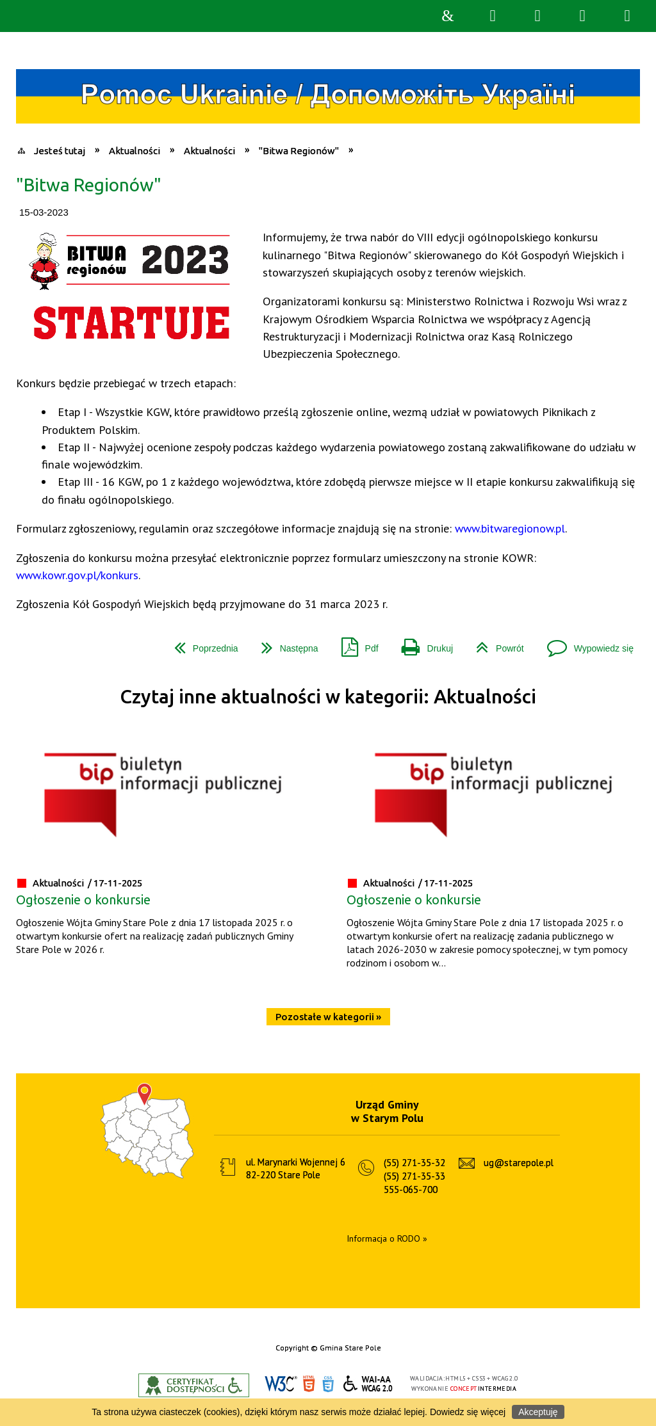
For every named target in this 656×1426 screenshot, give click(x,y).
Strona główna (447, 16)
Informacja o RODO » (387, 1238)
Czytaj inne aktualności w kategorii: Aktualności (328, 697)
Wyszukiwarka (492, 16)
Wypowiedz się (585, 643)
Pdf (355, 643)
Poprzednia (201, 643)
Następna (284, 643)
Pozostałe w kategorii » (328, 1016)
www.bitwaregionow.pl (510, 528)
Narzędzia (537, 16)
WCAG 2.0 (368, 1383)
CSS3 (328, 1384)
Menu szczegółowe (627, 16)
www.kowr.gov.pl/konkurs (77, 574)
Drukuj (422, 643)
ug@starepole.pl (519, 1163)
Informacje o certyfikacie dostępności (193, 1385)
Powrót (495, 643)
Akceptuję (537, 1412)
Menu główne (582, 16)
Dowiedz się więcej (467, 1412)
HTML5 (309, 1384)
